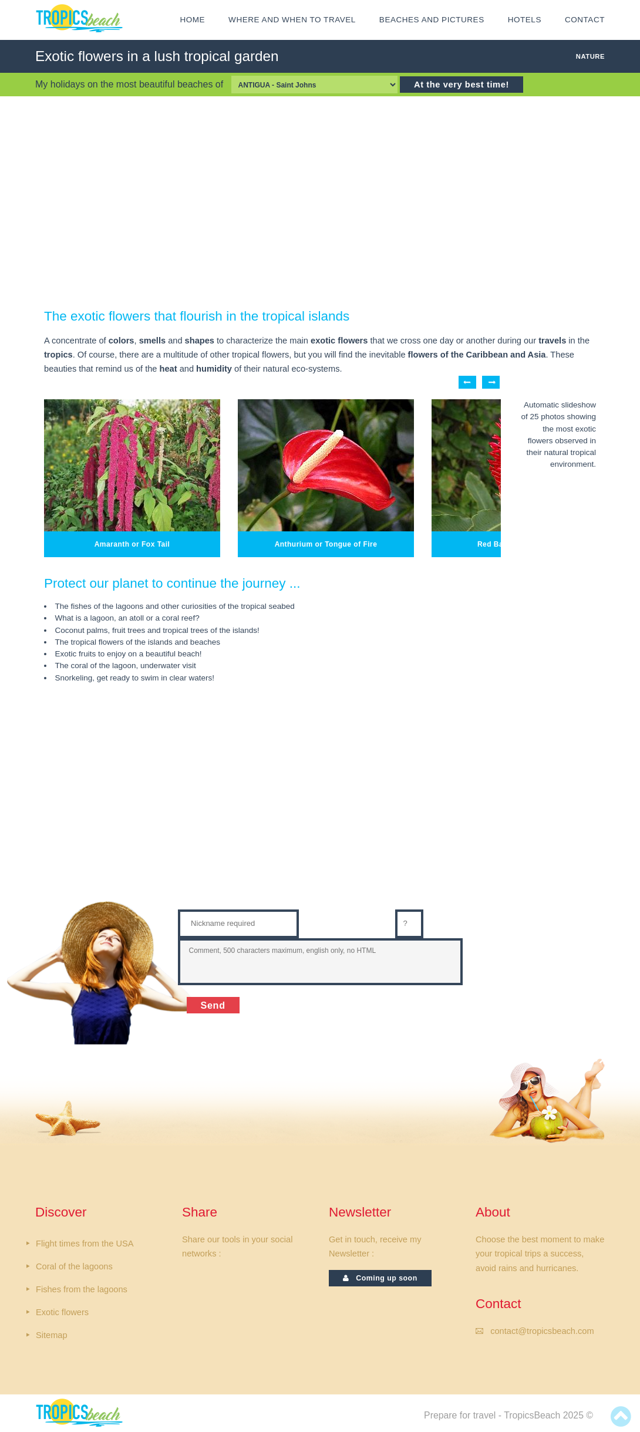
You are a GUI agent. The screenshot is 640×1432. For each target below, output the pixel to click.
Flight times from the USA (84, 1243)
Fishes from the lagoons (81, 1289)
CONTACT (585, 19)
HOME (192, 19)
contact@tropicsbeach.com (542, 1331)
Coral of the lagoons (74, 1266)
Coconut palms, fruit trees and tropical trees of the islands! (157, 630)
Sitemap (52, 1335)
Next (491, 382)
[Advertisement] (320, 202)
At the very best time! (461, 84)
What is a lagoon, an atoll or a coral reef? (127, 618)
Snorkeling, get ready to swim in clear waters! (135, 677)
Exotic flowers (62, 1312)
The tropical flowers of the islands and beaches (137, 642)
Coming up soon (380, 1278)
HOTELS (524, 19)
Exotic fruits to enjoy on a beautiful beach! (128, 653)
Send (213, 1005)
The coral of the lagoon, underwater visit (125, 665)
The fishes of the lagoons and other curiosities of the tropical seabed (175, 606)
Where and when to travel (292, 19)
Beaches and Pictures (431, 19)
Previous (467, 382)
